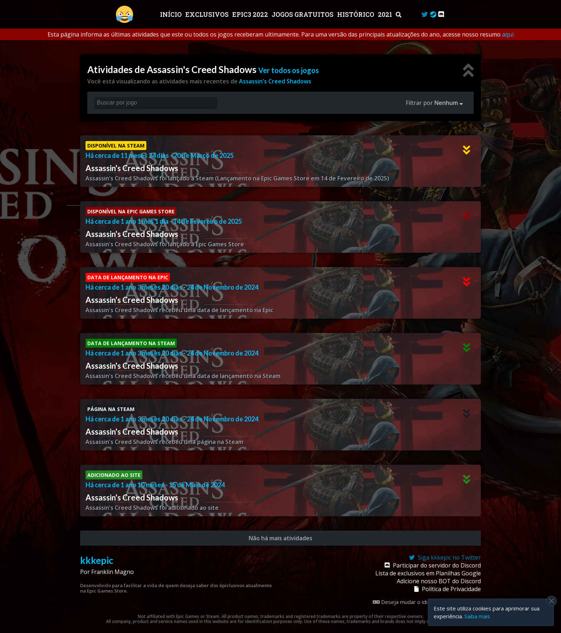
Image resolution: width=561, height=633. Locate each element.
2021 (386, 14)
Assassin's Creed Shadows (275, 81)
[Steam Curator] (433, 14)
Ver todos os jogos (288, 70)
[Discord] (441, 14)
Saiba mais (477, 616)
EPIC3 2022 (250, 14)
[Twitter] (424, 14)
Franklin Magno (112, 572)
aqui (507, 34)
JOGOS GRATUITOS (303, 14)
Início (171, 14)
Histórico (356, 14)
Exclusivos (207, 14)
